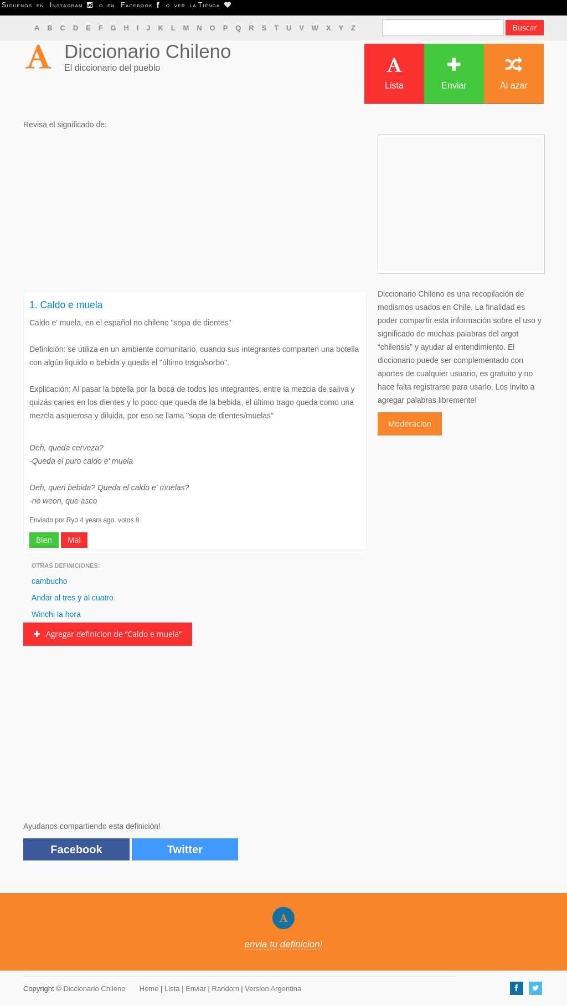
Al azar (514, 73)
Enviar (453, 73)
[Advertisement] (195, 214)
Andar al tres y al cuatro (73, 597)
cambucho (50, 581)
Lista (394, 73)
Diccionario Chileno (147, 51)
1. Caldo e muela (65, 304)
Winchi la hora (56, 614)
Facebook (76, 849)
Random (225, 988)
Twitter (185, 849)
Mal (74, 540)
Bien (44, 540)
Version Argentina (273, 988)
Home (149, 988)
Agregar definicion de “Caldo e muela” (108, 634)
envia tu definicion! (284, 944)
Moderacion (409, 423)
